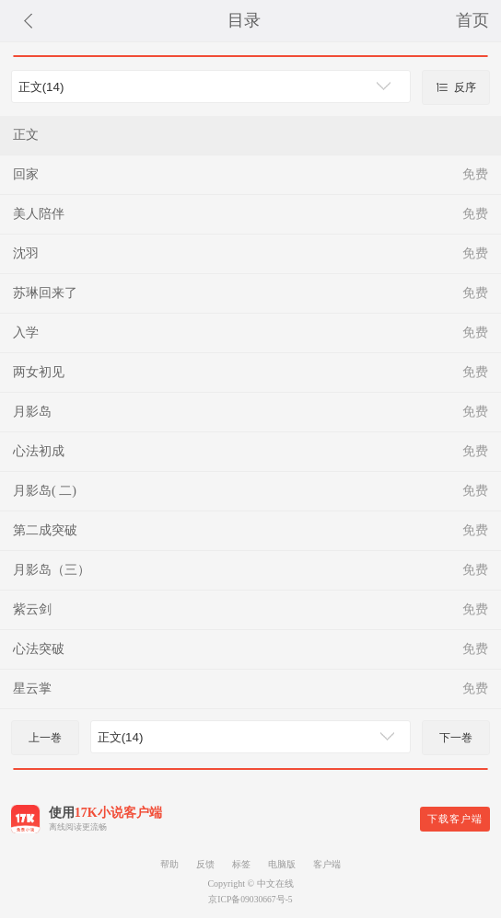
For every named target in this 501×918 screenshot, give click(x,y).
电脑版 (282, 864)
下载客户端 (455, 818)
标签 (241, 864)
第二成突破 (45, 530)
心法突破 (38, 649)
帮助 (169, 864)
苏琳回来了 (45, 293)
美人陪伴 (38, 214)
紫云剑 (32, 609)
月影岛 (32, 412)
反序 (456, 87)
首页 (472, 20)
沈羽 (26, 253)
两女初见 (38, 372)
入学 (26, 332)
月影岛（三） (51, 570)
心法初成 (38, 451)
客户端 (327, 864)
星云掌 (32, 688)
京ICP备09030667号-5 (250, 899)
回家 (26, 174)
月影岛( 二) (44, 491)
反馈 (205, 864)
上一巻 (45, 737)
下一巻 (455, 737)
